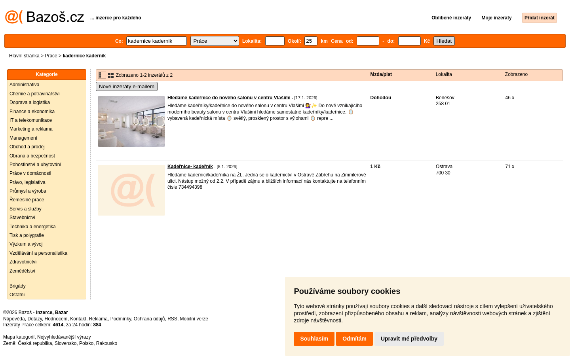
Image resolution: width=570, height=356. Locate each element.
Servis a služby (26, 209)
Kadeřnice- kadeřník (190, 166)
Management (23, 138)
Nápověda (14, 319)
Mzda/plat (381, 74)
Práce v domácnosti (30, 173)
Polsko (86, 343)
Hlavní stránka (24, 56)
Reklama (98, 319)
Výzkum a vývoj (26, 244)
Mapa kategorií (18, 337)
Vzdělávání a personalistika (38, 253)
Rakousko (106, 343)
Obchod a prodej (27, 147)
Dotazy (34, 319)
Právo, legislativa (28, 182)
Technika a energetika (33, 226)
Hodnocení (56, 319)
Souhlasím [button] (314, 338)
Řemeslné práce (27, 200)
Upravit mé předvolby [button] (409, 338)
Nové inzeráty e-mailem (126, 86)
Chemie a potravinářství (35, 94)
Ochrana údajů (149, 319)
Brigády (18, 286)
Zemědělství (22, 271)
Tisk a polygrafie (27, 235)
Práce (51, 56)
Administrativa (24, 84)
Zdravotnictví (23, 262)
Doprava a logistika (30, 102)
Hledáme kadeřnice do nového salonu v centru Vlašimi (229, 97)
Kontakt (78, 319)
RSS (172, 319)
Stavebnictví (22, 217)
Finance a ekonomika (32, 111)
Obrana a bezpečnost (32, 156)
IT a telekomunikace (31, 120)
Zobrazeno (516, 74)
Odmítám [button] (354, 338)
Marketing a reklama (31, 129)
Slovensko (65, 343)
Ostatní (17, 294)
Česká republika (35, 343)
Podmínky (120, 319)
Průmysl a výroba (28, 191)
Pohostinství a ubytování (35, 164)
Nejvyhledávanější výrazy (64, 337)
